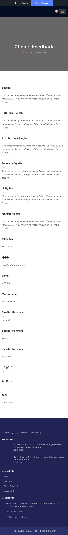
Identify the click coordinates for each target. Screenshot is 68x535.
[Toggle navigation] (62, 11)
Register (25, 3)
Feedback (8, 481)
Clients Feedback (11, 486)
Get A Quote (42, 3)
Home (24, 52)
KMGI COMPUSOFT (47, 531)
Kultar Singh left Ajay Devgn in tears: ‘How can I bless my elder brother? (38, 458)
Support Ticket (10, 491)
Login (17, 3)
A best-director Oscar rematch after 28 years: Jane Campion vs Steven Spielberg (37, 446)
